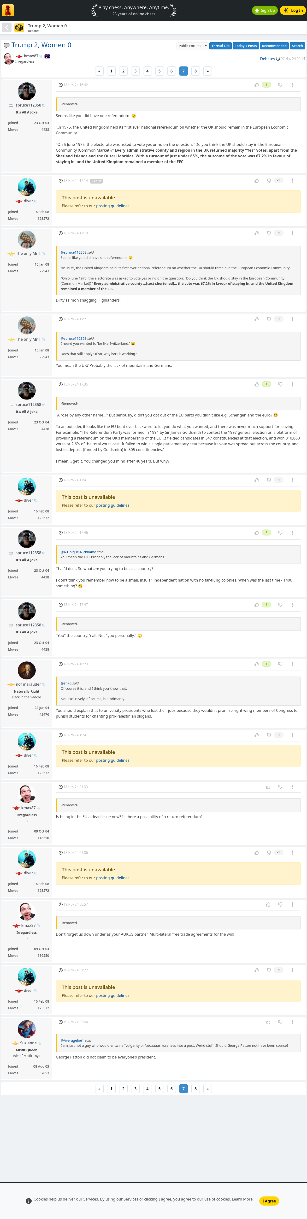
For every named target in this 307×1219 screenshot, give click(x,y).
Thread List (221, 45)
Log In (293, 10)
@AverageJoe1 (72, 1040)
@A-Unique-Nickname (78, 552)
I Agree (269, 1201)
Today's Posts (246, 45)
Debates (267, 58)
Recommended (274, 45)
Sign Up (265, 10)
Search (297, 45)
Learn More (242, 1199)
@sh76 (66, 683)
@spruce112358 (74, 252)
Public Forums (190, 45)
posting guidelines (113, 205)
